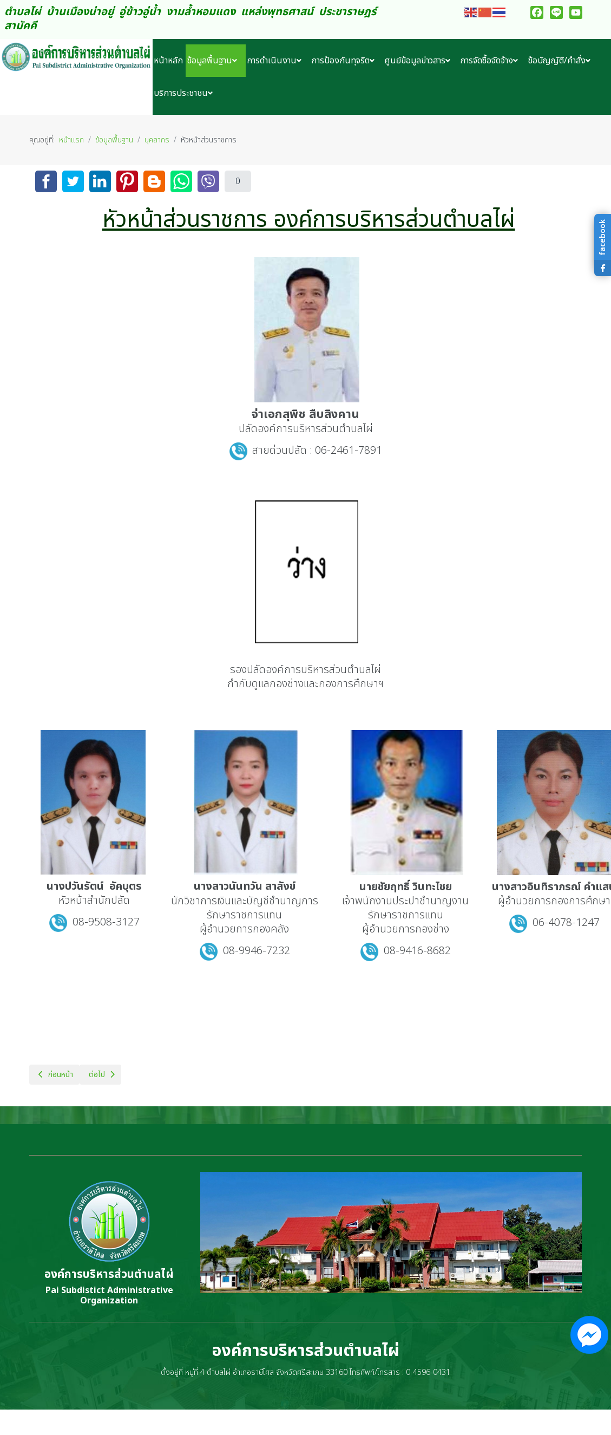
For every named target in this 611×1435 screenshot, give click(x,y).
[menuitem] (169, 60)
